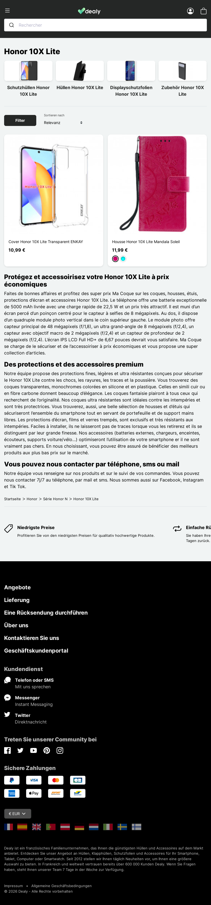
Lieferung (17, 600)
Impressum (13, 886)
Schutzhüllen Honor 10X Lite (28, 91)
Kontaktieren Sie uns (31, 638)
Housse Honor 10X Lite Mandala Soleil (146, 241)
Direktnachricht (31, 722)
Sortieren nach (54, 115)
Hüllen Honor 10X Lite (80, 87)
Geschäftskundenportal (36, 650)
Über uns (16, 625)
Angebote (17, 587)
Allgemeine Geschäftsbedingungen (61, 886)
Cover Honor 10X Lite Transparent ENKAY (46, 241)
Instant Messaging (34, 704)
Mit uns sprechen (33, 686)
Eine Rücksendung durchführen (46, 612)
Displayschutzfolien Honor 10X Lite (131, 91)
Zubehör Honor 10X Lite (182, 91)
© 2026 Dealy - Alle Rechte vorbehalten (38, 891)
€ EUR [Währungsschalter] (17, 813)
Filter (20, 120)
